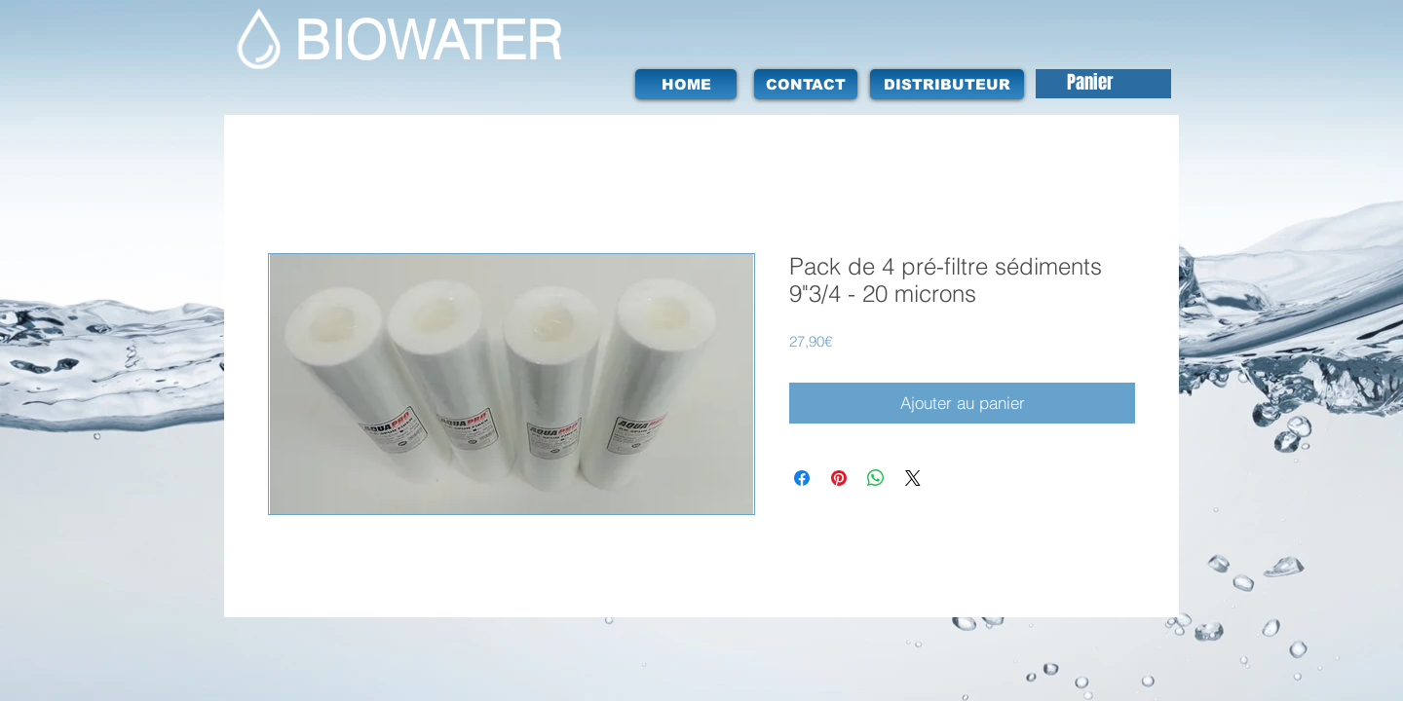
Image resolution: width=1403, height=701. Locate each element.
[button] (1107, 83)
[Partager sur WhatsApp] (876, 478)
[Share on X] (913, 478)
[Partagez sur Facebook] (802, 478)
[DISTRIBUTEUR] (947, 84)
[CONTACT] (805, 84)
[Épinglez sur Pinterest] (839, 478)
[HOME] (686, 84)
